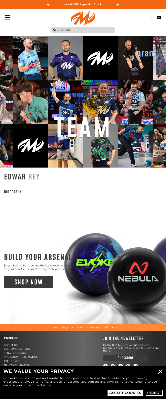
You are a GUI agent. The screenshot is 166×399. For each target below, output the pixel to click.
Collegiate (12, 361)
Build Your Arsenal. (39, 257)
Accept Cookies (125, 393)
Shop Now (28, 282)
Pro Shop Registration (21, 356)
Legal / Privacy (15, 352)
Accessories (93, 327)
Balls (55, 327)
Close (160, 371)
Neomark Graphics (18, 364)
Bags (65, 327)
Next (117, 4)
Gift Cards (110, 327)
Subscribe (126, 358)
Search (54, 30)
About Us (11, 344)
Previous (48, 4)
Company (10, 338)
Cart (155, 17)
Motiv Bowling (83, 18)
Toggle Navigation (7, 17)
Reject (154, 393)
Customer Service (17, 348)
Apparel (77, 327)
